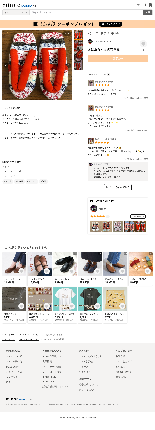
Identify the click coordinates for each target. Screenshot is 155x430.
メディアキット (113, 404)
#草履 (43, 181)
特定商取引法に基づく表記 (16, 404)
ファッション (8, 171)
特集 (8, 382)
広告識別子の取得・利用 (58, 404)
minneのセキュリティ (127, 372)
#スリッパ (32, 181)
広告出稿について (88, 384)
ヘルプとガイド (124, 361)
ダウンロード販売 (51, 372)
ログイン (140, 4)
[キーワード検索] (86, 12)
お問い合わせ (123, 377)
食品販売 (47, 361)
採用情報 (102, 404)
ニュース (84, 366)
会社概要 (93, 404)
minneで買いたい (15, 361)
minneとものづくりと (90, 356)
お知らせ (120, 356)
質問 (106, 33)
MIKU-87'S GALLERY (104, 41)
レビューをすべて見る (118, 187)
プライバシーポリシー (79, 404)
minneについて (14, 356)
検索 (147, 12)
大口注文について (88, 389)
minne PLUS (49, 377)
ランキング (12, 377)
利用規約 (120, 366)
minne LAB (48, 381)
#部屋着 (19, 181)
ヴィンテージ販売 (51, 366)
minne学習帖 (86, 361)
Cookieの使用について (38, 404)
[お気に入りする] (143, 43)
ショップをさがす (15, 372)
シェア (94, 33)
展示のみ (118, 58)
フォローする (138, 216)
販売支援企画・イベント (55, 386)
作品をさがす (13, 366)
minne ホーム (8, 334)
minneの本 (84, 372)
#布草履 (8, 181)
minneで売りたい (51, 356)
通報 (116, 33)
